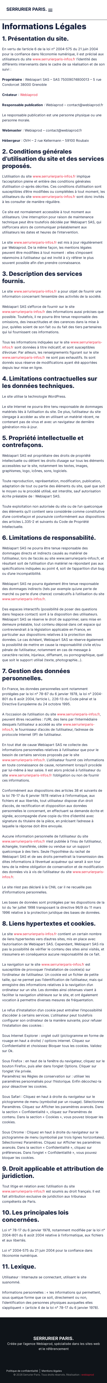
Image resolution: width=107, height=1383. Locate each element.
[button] (50, 9)
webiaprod (87, 1374)
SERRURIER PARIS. (26, 9)
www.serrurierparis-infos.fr (53, 59)
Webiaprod (29, 95)
